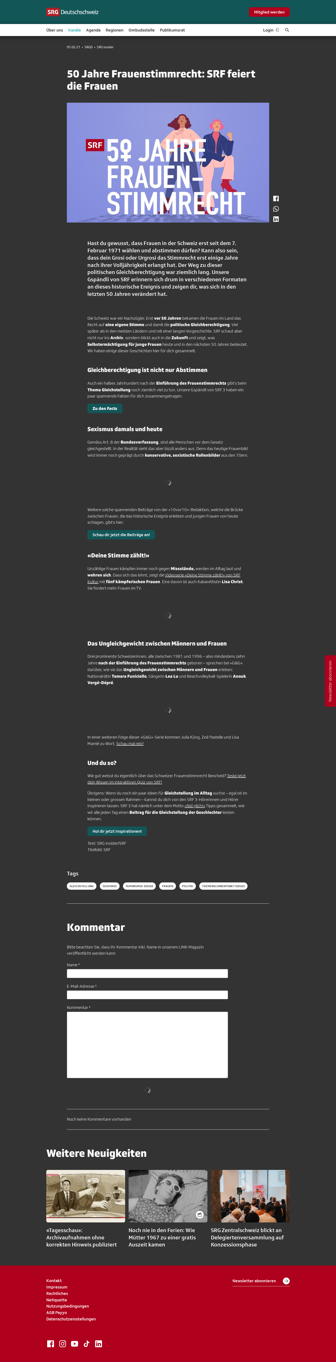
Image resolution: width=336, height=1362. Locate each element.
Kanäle (74, 30)
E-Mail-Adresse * (82, 986)
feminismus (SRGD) (139, 886)
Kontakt (54, 1280)
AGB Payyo (56, 1312)
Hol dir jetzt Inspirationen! (117, 831)
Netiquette (56, 1299)
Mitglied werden (269, 12)
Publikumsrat (172, 30)
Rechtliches (57, 1293)
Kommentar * (78, 1007)
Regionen (114, 30)
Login (271, 30)
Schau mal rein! (130, 743)
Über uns (54, 30)
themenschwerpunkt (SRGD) (223, 886)
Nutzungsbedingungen (67, 1306)
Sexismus (110, 886)
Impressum (57, 1287)
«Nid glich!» (194, 805)
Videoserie (175, 575)
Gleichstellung (82, 886)
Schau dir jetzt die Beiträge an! (121, 534)
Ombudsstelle (142, 30)
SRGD (88, 47)
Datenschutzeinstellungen (71, 1319)
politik (187, 886)
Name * (73, 964)
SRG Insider (105, 47)
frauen (167, 886)
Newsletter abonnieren (261, 1281)
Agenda (93, 30)
